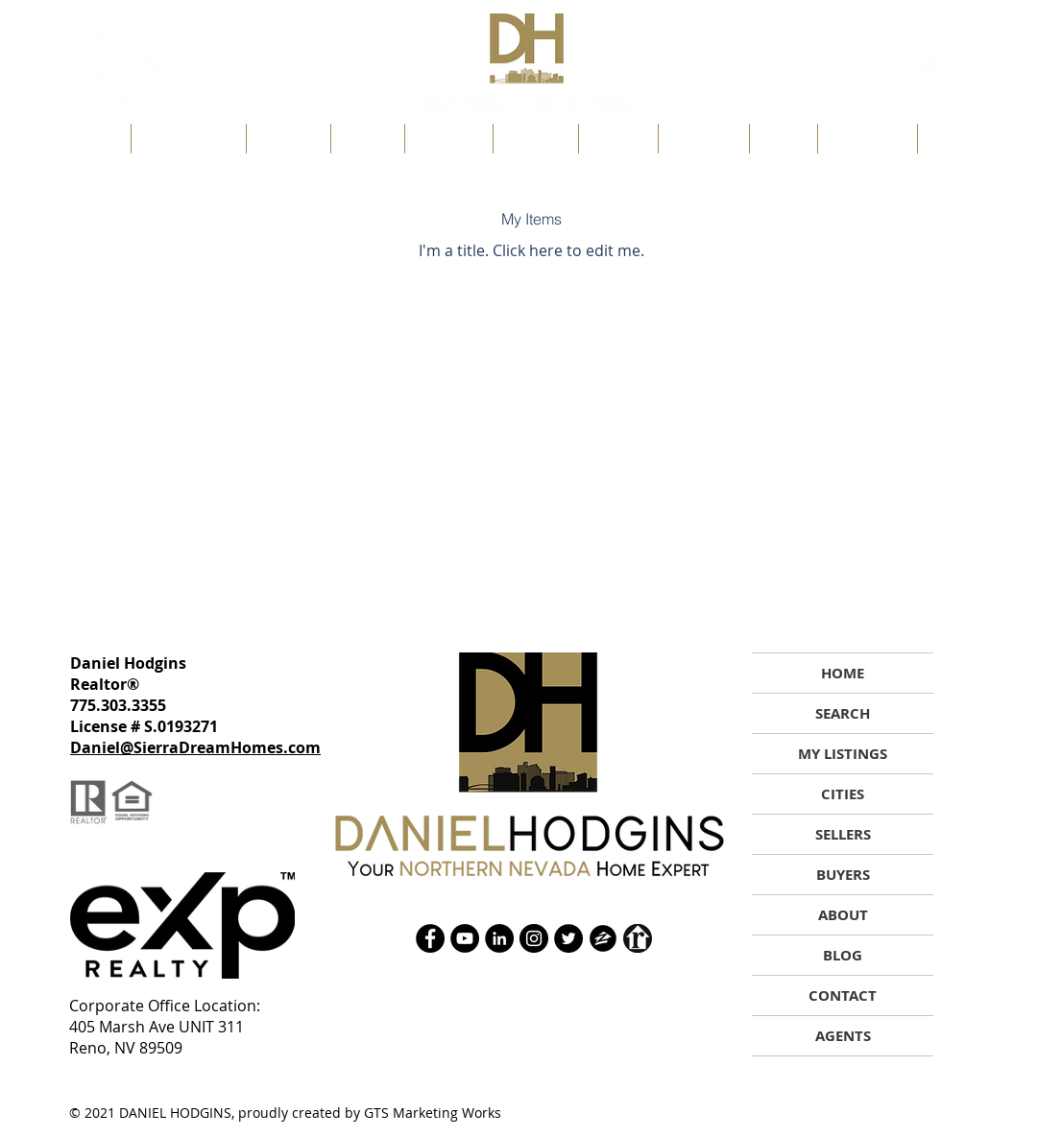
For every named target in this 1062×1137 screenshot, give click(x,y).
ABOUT (843, 915)
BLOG (842, 955)
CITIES (842, 794)
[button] (367, 139)
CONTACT (843, 995)
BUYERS (843, 875)
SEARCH (842, 713)
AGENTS (843, 1036)
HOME (842, 673)
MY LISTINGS (842, 754)
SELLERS (843, 834)
